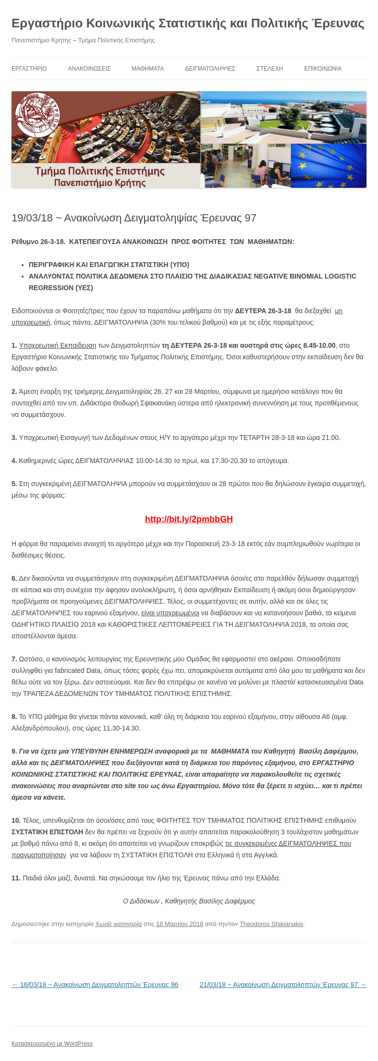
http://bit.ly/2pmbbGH (189, 519)
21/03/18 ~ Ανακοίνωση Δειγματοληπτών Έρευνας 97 (283, 984)
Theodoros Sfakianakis (271, 923)
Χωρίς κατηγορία (119, 923)
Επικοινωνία (322, 68)
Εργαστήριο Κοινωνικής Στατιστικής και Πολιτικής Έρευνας (188, 23)
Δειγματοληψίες (210, 68)
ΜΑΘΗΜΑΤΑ (148, 68)
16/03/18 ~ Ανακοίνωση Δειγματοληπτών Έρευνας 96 (95, 984)
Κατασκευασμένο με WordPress (52, 1043)
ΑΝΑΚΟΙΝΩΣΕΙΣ (89, 68)
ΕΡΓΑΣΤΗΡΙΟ (29, 68)
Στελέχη (269, 68)
